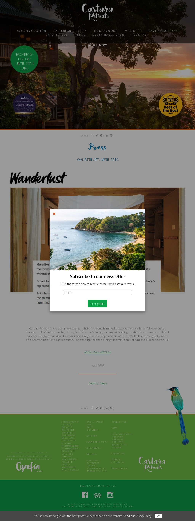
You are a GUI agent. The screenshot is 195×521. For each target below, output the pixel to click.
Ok (158, 515)
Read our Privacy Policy (137, 516)
